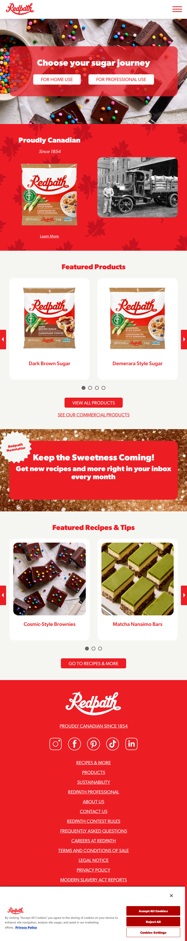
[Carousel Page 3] (97, 388)
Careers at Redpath (93, 840)
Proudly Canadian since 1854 (94, 726)
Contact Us (93, 811)
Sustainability (93, 782)
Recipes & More (93, 762)
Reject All (153, 922)
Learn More (49, 235)
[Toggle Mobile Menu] (177, 9)
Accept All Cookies (153, 911)
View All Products (93, 402)
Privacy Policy (93, 870)
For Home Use (57, 79)
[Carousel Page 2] (90, 388)
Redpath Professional (93, 792)
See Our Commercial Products (94, 414)
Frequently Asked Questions (93, 831)
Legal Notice (94, 860)
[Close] (171, 895)
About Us (93, 801)
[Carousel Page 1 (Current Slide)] (83, 388)
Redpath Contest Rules (93, 821)
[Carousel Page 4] (103, 388)
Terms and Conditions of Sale (93, 850)
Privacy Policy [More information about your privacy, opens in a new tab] (26, 927)
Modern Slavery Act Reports (93, 879)
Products (93, 772)
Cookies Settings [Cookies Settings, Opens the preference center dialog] (153, 932)
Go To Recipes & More (93, 663)
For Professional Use (121, 79)
